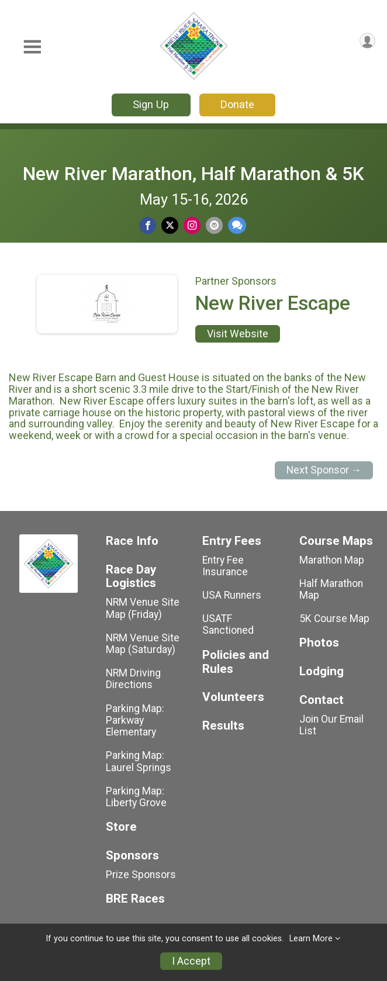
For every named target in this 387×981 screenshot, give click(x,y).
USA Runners (231, 595)
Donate (237, 104)
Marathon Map (331, 560)
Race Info (132, 541)
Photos (319, 643)
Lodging (321, 671)
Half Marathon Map (331, 589)
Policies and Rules (235, 662)
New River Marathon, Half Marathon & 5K (193, 174)
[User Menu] (367, 41)
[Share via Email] (214, 225)
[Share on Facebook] (147, 225)
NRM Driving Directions (133, 678)
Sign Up (151, 104)
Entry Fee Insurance (225, 566)
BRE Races (135, 899)
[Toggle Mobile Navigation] (32, 47)
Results (223, 726)
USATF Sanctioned (228, 624)
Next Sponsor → (324, 470)
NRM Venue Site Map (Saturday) (142, 643)
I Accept (191, 961)
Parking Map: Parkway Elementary (135, 720)
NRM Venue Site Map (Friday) (142, 608)
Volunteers (233, 697)
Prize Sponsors (141, 874)
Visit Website (237, 334)
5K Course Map (334, 618)
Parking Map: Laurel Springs (138, 761)
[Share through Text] (237, 225)
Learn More (311, 939)
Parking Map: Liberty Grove (136, 797)
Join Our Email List (331, 725)
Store (121, 827)
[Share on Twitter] (169, 225)
